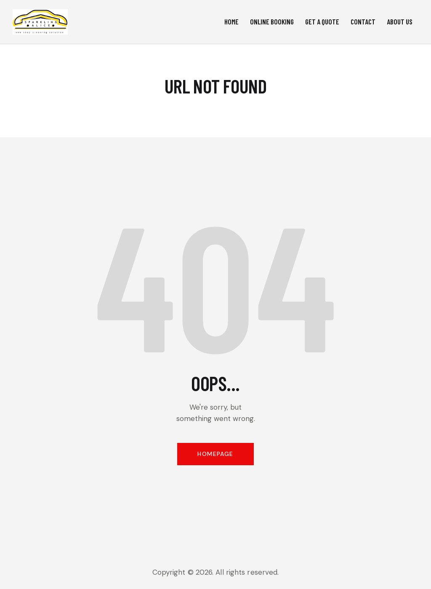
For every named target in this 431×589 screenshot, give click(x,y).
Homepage (215, 454)
